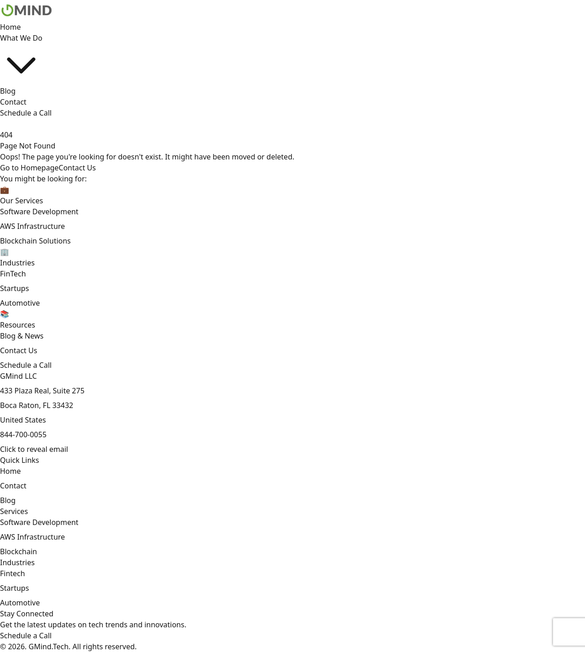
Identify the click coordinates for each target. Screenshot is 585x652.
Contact (13, 102)
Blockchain (18, 551)
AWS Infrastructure (32, 226)
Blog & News (21, 336)
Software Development (39, 212)
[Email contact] (34, 449)
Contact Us (77, 168)
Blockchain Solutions (35, 241)
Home (10, 27)
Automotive (20, 303)
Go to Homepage (29, 168)
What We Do (21, 59)
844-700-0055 (23, 434)
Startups (14, 288)
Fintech (12, 573)
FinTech (13, 274)
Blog (8, 91)
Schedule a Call (26, 113)
